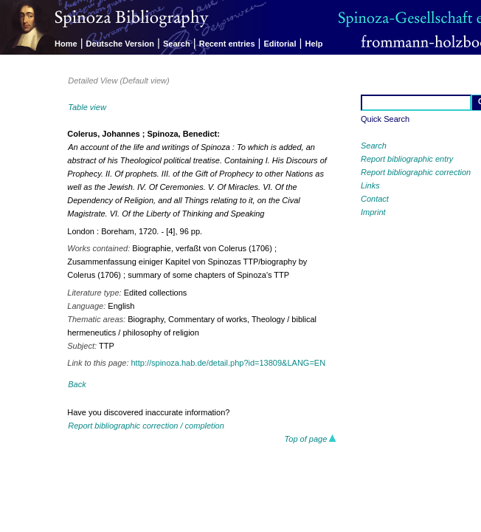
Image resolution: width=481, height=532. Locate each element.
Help (314, 43)
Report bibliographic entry (407, 158)
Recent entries (227, 43)
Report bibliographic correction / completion (146, 425)
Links (370, 185)
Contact (375, 198)
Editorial (280, 43)
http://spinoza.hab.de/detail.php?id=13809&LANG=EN (228, 362)
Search (176, 43)
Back (77, 384)
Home (66, 43)
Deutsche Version (120, 43)
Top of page (311, 438)
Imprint (373, 212)
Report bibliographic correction (416, 172)
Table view (87, 107)
